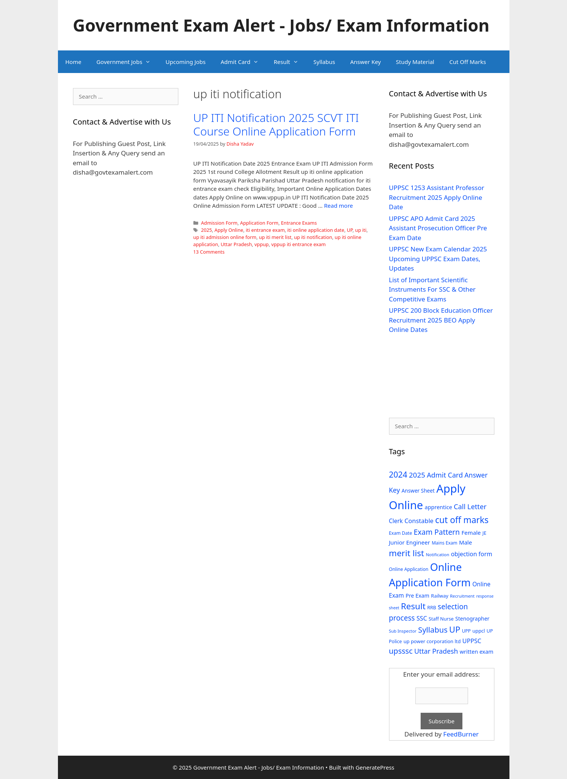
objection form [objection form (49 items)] (472, 554)
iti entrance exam (265, 230)
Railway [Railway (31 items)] (439, 595)
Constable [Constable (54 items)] (418, 520)
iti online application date (315, 230)
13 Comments (209, 251)
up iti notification (313, 237)
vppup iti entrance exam (298, 244)
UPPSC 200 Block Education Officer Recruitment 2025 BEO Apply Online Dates (441, 320)
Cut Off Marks (467, 61)
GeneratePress (375, 767)
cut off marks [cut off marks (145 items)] (462, 520)
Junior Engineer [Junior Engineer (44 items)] (409, 542)
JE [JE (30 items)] (484, 532)
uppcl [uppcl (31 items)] (478, 630)
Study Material (415, 61)
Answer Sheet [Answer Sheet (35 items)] (418, 490)
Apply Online (228, 230)
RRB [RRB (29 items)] (431, 607)
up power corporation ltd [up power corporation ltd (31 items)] (432, 641)
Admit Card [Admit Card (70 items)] (445, 474)
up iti (360, 230)
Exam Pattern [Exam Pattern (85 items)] (437, 532)
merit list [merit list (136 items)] (406, 553)
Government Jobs (127, 61)
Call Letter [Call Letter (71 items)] (470, 506)
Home (73, 61)
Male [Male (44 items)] (465, 542)
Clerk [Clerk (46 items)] (396, 521)
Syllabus (324, 61)
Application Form (259, 222)
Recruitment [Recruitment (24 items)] (462, 596)
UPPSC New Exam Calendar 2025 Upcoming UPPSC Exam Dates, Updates (438, 258)
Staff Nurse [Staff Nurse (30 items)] (441, 618)
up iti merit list (275, 237)
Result (290, 61)
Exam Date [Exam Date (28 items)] (400, 533)
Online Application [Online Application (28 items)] (409, 569)
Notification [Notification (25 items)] (437, 554)
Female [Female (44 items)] (471, 532)
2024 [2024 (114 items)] (398, 474)
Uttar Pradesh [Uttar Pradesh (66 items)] (436, 651)
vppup (261, 244)
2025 (206, 230)
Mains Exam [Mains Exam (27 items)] (444, 543)
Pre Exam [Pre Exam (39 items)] (417, 595)
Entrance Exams (299, 222)
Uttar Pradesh (236, 244)
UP (350, 230)
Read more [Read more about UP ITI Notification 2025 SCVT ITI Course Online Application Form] (338, 205)
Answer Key (365, 61)
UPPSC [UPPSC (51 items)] (471, 641)
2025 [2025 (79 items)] (417, 475)
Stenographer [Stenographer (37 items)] (472, 618)
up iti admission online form (225, 237)
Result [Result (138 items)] (413, 606)
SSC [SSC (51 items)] (422, 618)
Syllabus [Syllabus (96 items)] (432, 629)
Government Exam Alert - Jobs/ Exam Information (281, 25)
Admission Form (219, 222)
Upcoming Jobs (185, 61)
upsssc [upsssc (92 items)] (401, 651)
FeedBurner (461, 734)
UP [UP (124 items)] (454, 629)
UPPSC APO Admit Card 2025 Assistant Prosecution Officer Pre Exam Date (438, 228)
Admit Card (243, 61)
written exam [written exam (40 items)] (477, 651)
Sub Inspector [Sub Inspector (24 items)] (403, 631)
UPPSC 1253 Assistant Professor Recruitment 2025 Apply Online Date (437, 197)
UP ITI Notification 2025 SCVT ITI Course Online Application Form (276, 124)
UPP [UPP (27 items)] (466, 631)
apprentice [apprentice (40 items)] (438, 507)
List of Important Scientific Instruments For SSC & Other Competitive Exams (432, 289)
